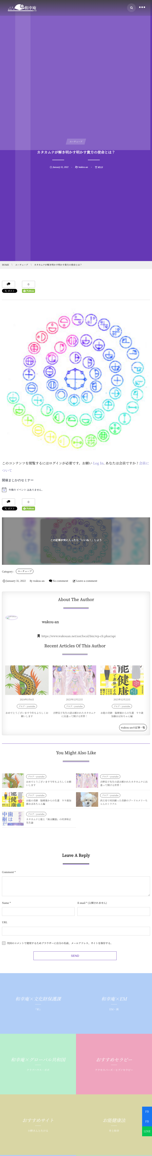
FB (147, 1112)
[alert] (76, 489)
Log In (98, 463)
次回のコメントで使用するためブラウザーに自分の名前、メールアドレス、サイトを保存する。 (60, 959)
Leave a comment (86, 581)
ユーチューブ (25, 571)
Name (5, 919)
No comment (60, 581)
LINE (147, 1131)
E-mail (81, 919)
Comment (8, 888)
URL (4, 938)
